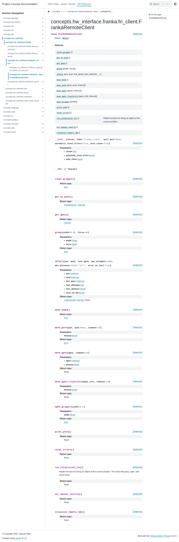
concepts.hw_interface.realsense (18, 97)
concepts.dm (8, 26)
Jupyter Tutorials (68, 4)
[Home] (49, 11)
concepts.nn (8, 116)
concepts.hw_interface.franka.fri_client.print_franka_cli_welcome (26, 69)
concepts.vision (9, 132)
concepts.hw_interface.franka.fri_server (23, 83)
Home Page (53, 4)
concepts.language (11, 108)
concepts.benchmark (11, 22)
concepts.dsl (8, 30)
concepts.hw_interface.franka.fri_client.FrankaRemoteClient (26, 76)
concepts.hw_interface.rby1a (17, 93)
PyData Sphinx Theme (160, 536)
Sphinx (18, 538)
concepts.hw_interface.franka (18, 42)
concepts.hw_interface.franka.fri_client (22, 61)
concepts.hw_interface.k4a (16, 89)
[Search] (160, 4)
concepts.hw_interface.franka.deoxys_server (22, 54)
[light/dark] (175, 4)
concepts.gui (8, 34)
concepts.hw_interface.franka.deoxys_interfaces (23, 47)
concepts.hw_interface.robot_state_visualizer (22, 102)
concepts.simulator (11, 124)
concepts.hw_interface (13, 38)
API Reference (84, 4)
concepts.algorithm (11, 18)
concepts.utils (8, 128)
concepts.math (9, 112)
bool (66, 187)
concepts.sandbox (10, 120)
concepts (56, 11)
